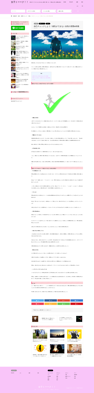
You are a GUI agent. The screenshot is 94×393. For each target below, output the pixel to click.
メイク (58, 374)
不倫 (66, 374)
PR (82, 6)
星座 (48, 378)
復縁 (57, 376)
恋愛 (77, 2)
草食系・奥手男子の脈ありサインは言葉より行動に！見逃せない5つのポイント (22, 53)
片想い (48, 23)
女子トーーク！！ (47, 387)
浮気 (57, 378)
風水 (57, 379)
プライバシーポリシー (46, 389)
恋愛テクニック (42, 23)
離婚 (48, 379)
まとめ (33, 79)
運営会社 (52, 389)
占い (77, 6)
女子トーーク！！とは (38, 389)
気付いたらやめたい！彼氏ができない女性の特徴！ (41, 77)
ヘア (48, 374)
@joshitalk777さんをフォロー (16, 101)
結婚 (75, 378)
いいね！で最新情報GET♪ (19, 92)
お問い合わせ (56, 389)
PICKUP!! (71, 2)
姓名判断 (49, 376)
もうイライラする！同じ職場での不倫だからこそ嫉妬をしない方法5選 (22, 75)
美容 (82, 2)
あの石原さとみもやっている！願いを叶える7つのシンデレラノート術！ (22, 69)
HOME (64, 2)
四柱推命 (75, 374)
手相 (75, 376)
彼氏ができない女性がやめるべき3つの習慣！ (40, 76)
